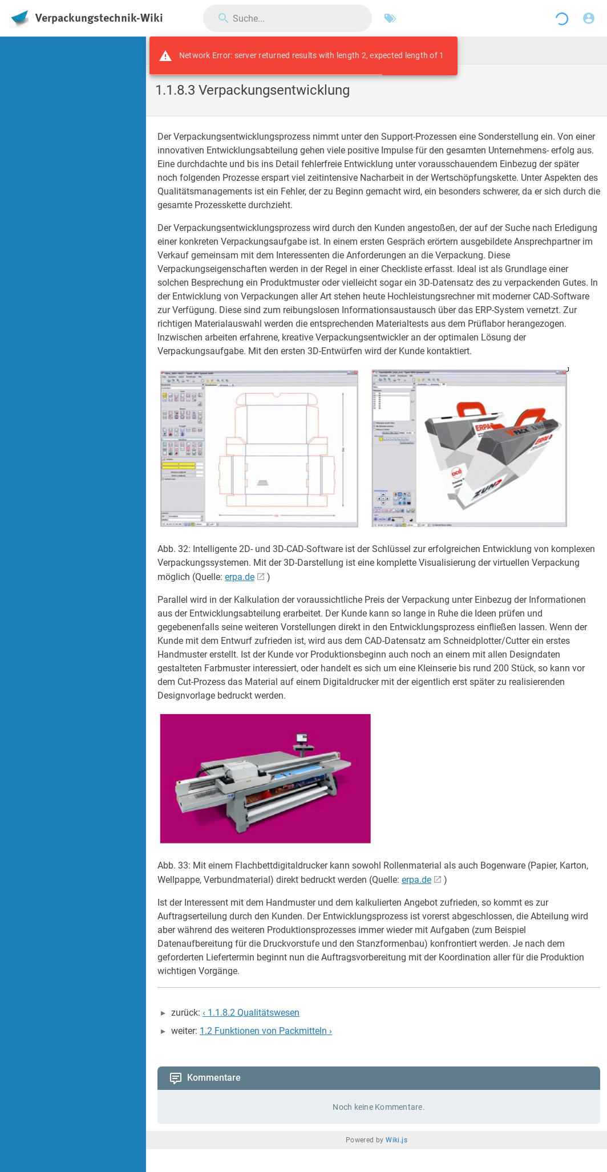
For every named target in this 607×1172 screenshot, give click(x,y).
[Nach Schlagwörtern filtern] (390, 18)
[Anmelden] (588, 18)
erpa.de (239, 576)
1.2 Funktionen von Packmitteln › (266, 1030)
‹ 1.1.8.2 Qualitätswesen (251, 1012)
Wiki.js (396, 1140)
